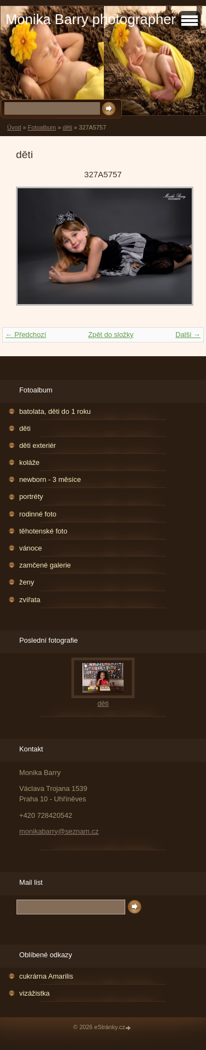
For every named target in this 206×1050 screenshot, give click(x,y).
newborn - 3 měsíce (50, 479)
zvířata (29, 600)
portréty (31, 496)
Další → (188, 334)
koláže (29, 462)
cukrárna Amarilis (46, 976)
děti (68, 127)
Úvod (14, 127)
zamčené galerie (45, 565)
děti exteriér (37, 445)
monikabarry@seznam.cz (59, 831)
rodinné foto (38, 514)
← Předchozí (25, 334)
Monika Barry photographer (90, 19)
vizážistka (34, 993)
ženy (26, 582)
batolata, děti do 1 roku (55, 411)
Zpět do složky (110, 334)
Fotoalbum (41, 127)
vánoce (30, 548)
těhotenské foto (43, 531)
